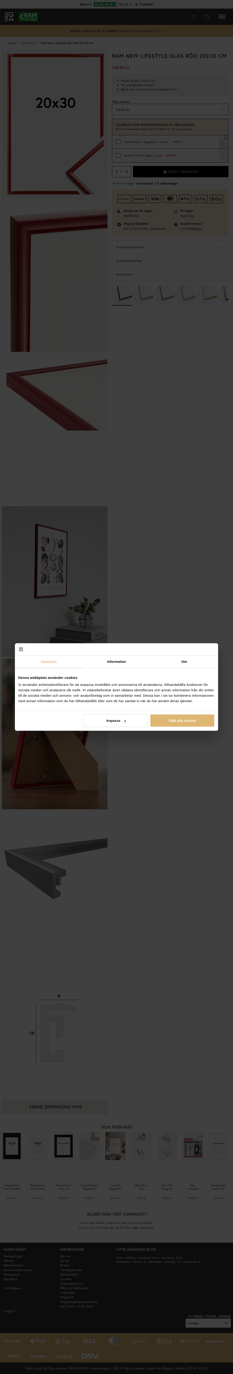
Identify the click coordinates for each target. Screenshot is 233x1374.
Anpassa (116, 721)
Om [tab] (184, 661)
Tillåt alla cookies (182, 721)
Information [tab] (116, 661)
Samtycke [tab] (49, 661)
